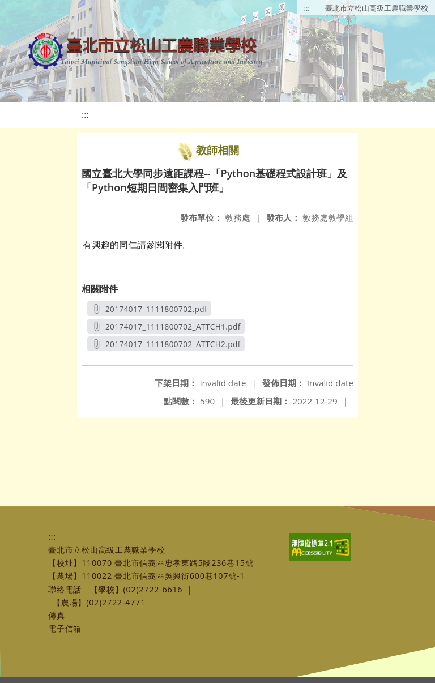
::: (307, 8)
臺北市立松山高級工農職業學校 (376, 8)
